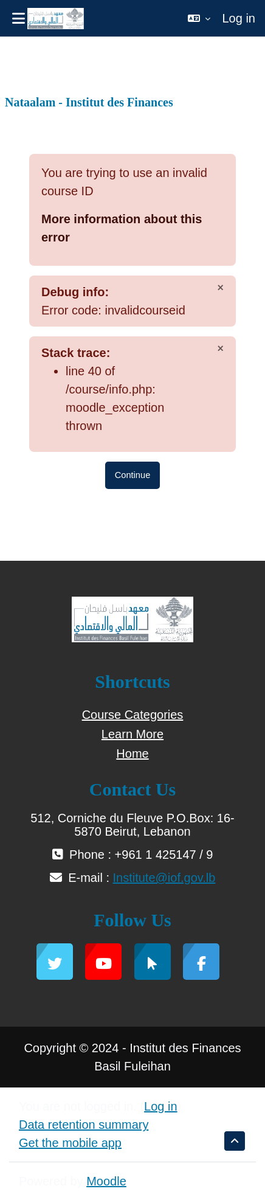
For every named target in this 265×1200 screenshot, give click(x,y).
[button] (199, 18)
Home (132, 753)
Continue (133, 475)
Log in (239, 18)
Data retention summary (83, 1124)
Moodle (106, 1181)
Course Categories (133, 714)
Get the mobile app (70, 1143)
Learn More (132, 734)
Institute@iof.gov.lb (164, 877)
